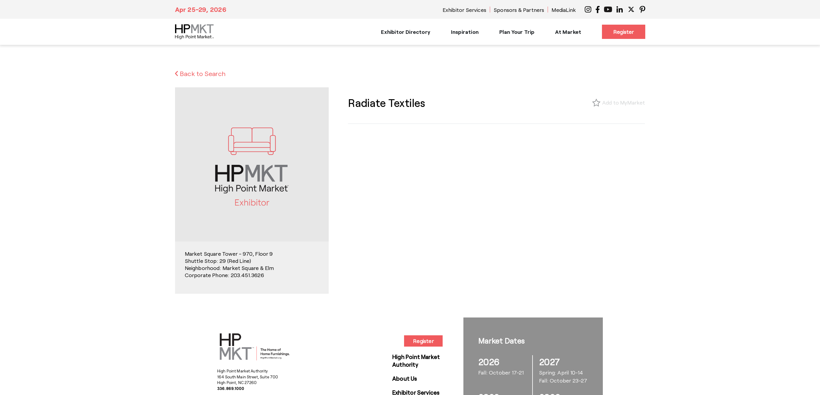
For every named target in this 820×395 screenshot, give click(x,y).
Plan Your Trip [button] (517, 32)
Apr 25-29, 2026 (200, 9)
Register (623, 32)
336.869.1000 (230, 388)
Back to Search (200, 73)
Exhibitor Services (464, 10)
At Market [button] (568, 32)
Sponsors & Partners (519, 10)
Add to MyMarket (623, 102)
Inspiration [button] (465, 32)
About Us (404, 378)
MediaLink (564, 10)
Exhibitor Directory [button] (405, 32)
